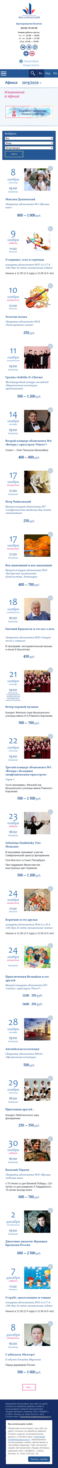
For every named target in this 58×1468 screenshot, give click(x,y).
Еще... (29, 1387)
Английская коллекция (22, 1049)
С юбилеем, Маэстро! (20, 1354)
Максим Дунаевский (20, 199)
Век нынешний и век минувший (28, 565)
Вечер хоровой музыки (21, 707)
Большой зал (13, 192)
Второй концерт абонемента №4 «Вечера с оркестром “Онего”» (28, 442)
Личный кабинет (31, 61)
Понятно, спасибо (38, 1459)
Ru (40, 73)
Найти (14, 154)
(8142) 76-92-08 (29, 28)
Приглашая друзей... (19, 1109)
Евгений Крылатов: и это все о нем (29, 629)
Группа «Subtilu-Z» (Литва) (24, 377)
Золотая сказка (16, 317)
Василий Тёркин (17, 1170)
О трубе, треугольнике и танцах (28, 1297)
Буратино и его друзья (21, 920)
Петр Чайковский (18, 501)
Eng (47, 73)
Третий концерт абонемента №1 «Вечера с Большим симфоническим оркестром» (28, 771)
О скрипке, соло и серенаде (24, 260)
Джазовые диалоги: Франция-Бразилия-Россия (26, 1243)
